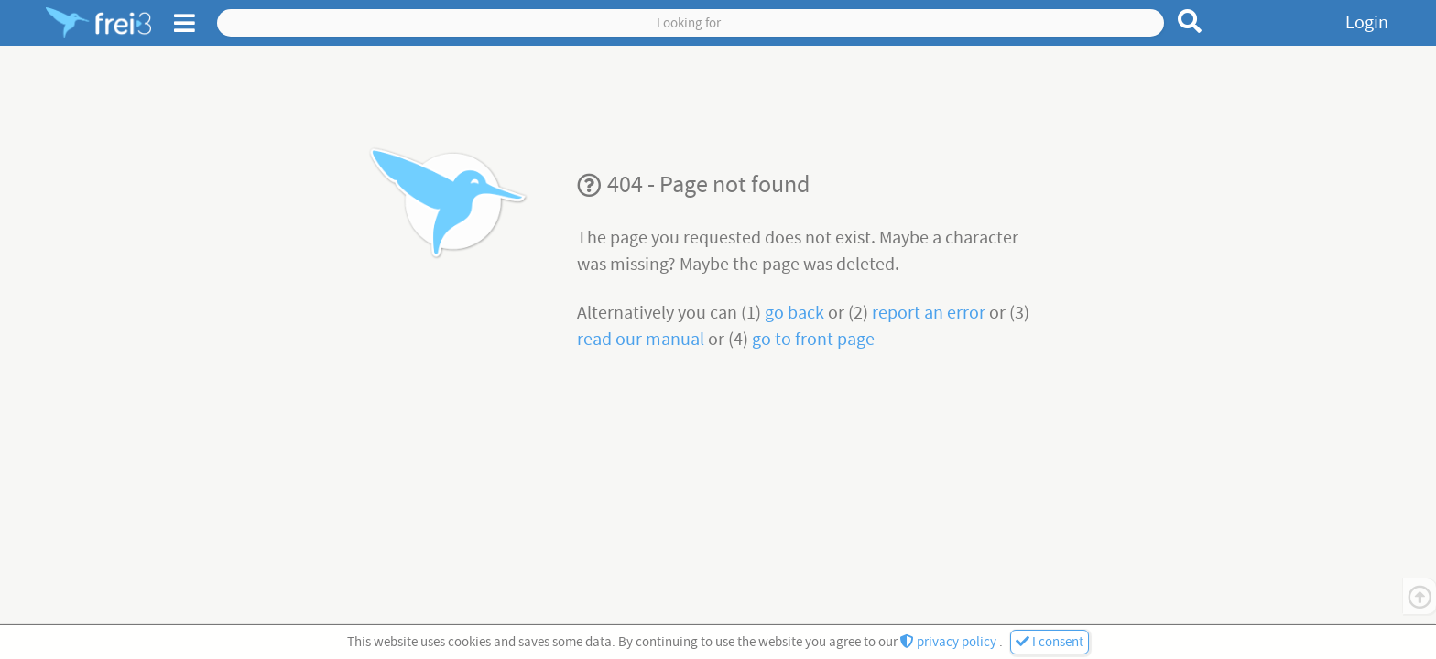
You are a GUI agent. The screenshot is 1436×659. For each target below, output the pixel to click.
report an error (930, 313)
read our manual (642, 339)
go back (796, 313)
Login (1366, 23)
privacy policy (949, 642)
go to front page (813, 339)
